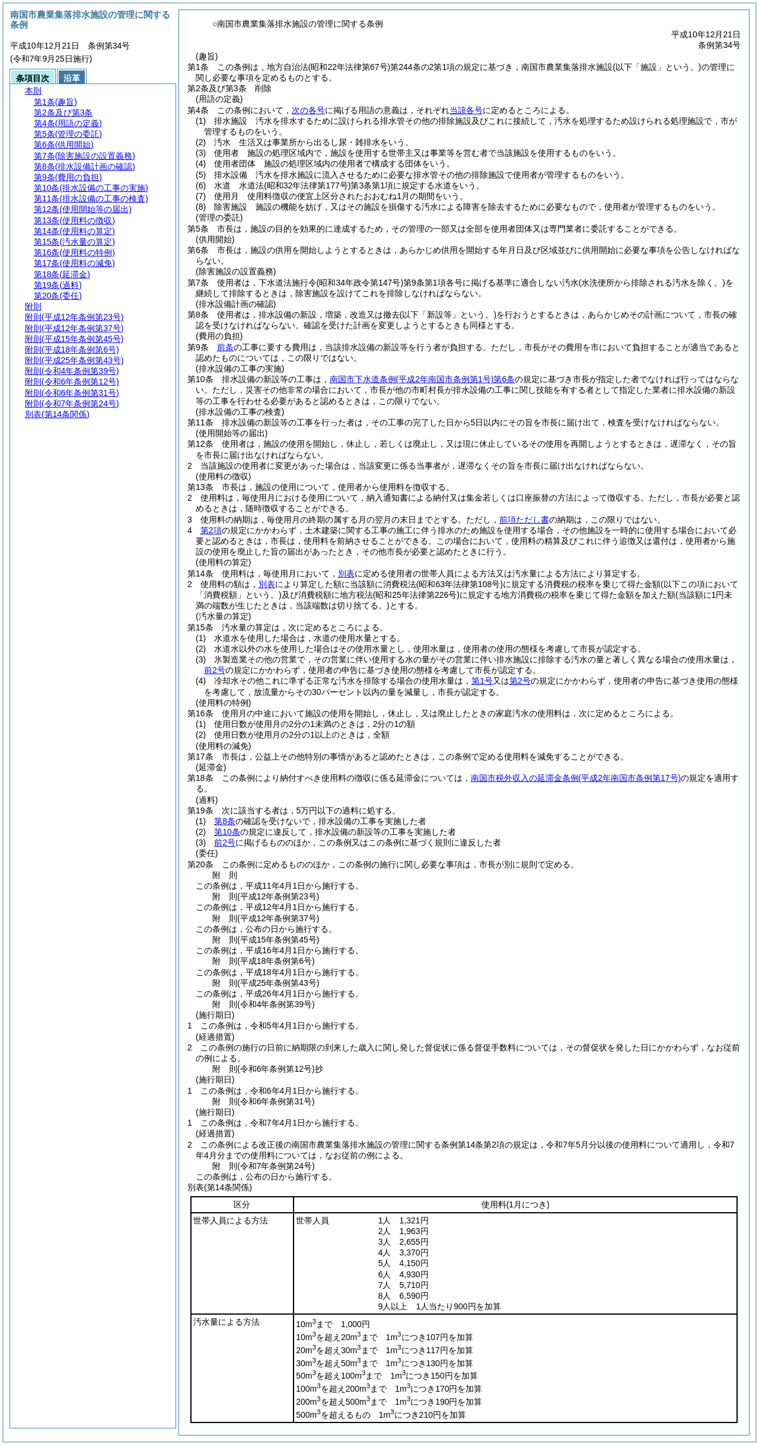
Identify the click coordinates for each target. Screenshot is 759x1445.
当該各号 (466, 110)
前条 (225, 347)
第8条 (224, 821)
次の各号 (308, 110)
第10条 (227, 832)
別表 (346, 573)
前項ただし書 (524, 519)
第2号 (520, 680)
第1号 (482, 680)
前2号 (214, 670)
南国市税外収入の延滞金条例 (576, 778)
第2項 (211, 530)
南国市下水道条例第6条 (422, 379)
